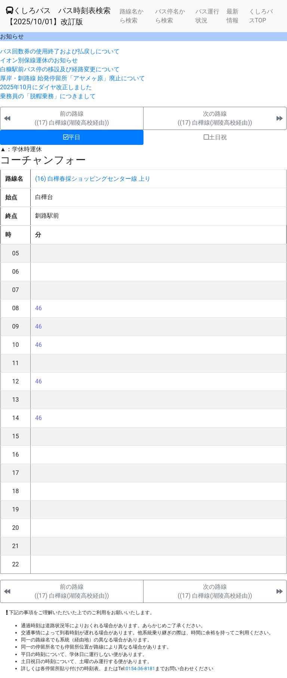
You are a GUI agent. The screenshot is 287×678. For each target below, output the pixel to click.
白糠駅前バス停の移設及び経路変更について (60, 69)
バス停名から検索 (170, 16)
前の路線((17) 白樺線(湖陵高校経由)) (71, 118)
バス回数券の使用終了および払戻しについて (60, 51)
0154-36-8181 (140, 668)
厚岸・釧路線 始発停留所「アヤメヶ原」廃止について (72, 78)
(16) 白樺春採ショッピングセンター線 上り (93, 178)
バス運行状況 (207, 16)
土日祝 (215, 137)
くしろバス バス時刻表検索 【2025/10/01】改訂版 (58, 16)
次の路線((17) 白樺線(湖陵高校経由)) (215, 118)
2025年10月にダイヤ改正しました (46, 87)
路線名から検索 (132, 16)
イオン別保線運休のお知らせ (39, 60)
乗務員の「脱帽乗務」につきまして (48, 96)
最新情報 (232, 16)
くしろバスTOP (261, 16)
